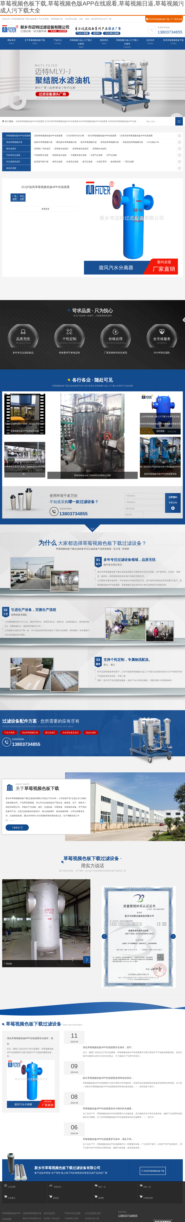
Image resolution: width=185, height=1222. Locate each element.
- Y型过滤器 (128, 163)
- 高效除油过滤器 (58, 157)
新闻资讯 (104, 43)
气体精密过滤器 (71, 1178)
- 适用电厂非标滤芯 (41, 150)
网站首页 (11, 43)
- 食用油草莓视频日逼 (109, 144)
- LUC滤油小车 (152, 144)
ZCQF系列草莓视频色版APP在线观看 (62, 123)
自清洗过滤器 (91, 1187)
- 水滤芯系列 (101, 163)
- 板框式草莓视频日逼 (42, 144)
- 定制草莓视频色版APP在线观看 (48, 137)
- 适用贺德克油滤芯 (80, 150)
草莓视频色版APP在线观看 (11, 1176)
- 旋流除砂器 (115, 163)
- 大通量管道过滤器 (78, 157)
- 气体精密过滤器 (40, 157)
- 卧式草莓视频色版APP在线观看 (101, 137)
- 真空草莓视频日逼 (88, 144)
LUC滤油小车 (29, 1200)
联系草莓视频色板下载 (157, 19)
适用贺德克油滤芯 (52, 1187)
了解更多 (17, 836)
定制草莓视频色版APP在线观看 (30, 123)
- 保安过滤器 (56, 163)
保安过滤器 (90, 1182)
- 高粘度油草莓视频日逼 (132, 144)
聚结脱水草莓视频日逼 (33, 1182)
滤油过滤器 (14, 169)
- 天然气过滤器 (96, 157)
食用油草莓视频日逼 (32, 1191)
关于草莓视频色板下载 (34, 43)
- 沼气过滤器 (111, 157)
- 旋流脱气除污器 (40, 163)
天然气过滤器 (70, 1191)
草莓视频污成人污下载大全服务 (127, 44)
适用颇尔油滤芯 (51, 1191)
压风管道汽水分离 (10, 1197)
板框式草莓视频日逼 (32, 1178)
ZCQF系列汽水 (9, 1188)
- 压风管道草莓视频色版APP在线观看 (136, 137)
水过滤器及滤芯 (16, 163)
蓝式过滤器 (90, 1191)
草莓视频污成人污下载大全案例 (80, 44)
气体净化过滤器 (16, 157)
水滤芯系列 (90, 1195)
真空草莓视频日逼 (31, 1187)
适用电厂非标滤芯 (52, 1178)
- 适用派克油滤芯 (61, 150)
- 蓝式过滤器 (87, 163)
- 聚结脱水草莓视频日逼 (66, 144)
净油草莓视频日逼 (17, 144)
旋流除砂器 (90, 1200)
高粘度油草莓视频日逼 (33, 1195)
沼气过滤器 (69, 1195)
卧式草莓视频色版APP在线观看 (93, 123)
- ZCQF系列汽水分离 (74, 137)
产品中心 (57, 43)
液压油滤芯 (14, 150)
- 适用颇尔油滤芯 (99, 150)
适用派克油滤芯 (51, 1182)
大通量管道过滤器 (72, 1187)
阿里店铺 (176, 19)
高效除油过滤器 (71, 1182)
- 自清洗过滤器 (72, 163)
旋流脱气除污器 (92, 1178)
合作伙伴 (150, 43)
